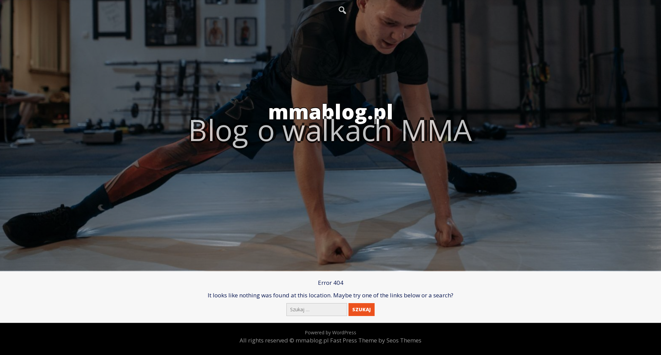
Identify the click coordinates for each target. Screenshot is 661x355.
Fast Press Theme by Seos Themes (375, 340)
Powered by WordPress (330, 332)
